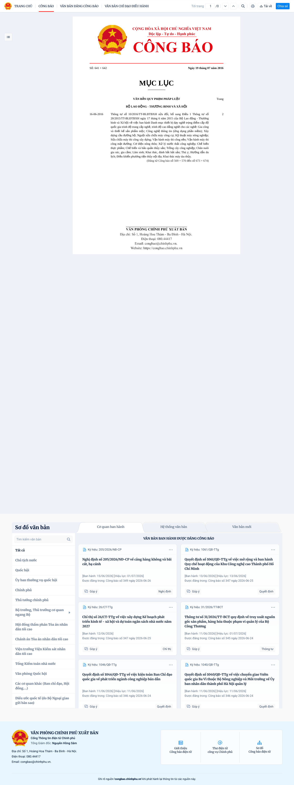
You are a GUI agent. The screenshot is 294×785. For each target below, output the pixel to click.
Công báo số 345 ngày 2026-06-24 (230, 638)
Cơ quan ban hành (110, 527)
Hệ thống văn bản (173, 527)
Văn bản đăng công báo (79, 6)
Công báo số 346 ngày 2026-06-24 (128, 696)
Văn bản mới (241, 527)
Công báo (46, 6)
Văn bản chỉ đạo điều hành (127, 6)
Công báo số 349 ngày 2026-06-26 (128, 581)
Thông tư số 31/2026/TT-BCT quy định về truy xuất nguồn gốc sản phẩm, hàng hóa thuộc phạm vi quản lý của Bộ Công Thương (230, 621)
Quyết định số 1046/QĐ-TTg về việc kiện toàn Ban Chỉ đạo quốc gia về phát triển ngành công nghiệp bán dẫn (127, 677)
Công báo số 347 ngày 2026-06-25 (230, 581)
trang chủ (23, 6)
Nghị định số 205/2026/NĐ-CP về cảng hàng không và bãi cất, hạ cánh (127, 562)
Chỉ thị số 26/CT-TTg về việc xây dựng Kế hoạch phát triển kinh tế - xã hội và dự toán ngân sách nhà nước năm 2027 (127, 621)
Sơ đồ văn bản (32, 527)
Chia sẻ (283, 6)
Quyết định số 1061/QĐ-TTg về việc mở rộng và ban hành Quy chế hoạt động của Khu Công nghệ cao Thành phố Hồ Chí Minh (229, 564)
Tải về (266, 6)
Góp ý (90, 591)
